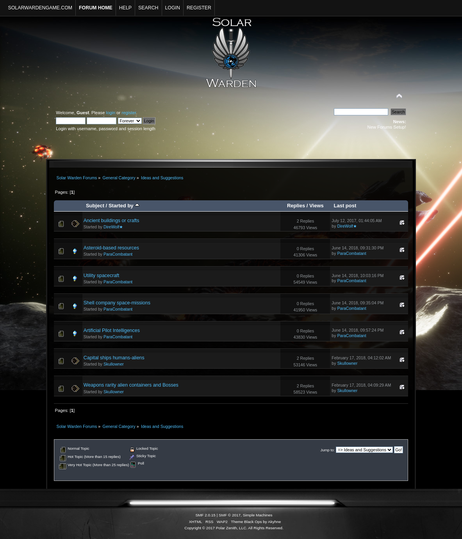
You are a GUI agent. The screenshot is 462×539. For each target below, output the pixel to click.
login (111, 112)
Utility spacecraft (101, 275)
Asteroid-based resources (111, 248)
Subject (95, 206)
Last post (345, 206)
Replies (296, 206)
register (128, 112)
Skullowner (113, 364)
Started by (124, 206)
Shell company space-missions (117, 303)
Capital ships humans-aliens (114, 358)
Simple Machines (258, 515)
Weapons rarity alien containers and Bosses (131, 385)
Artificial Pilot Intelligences (112, 330)
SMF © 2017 (230, 515)
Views (316, 206)
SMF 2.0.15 (205, 515)
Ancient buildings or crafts (111, 220)
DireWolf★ (113, 226)
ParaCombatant (117, 254)
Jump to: (327, 450)
